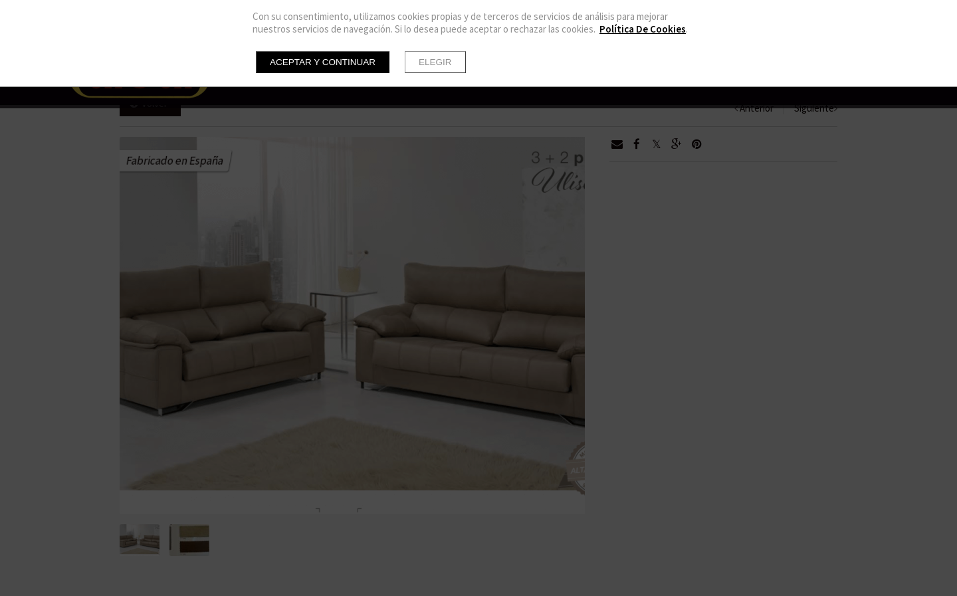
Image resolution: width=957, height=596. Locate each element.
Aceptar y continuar (322, 62)
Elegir (435, 62)
